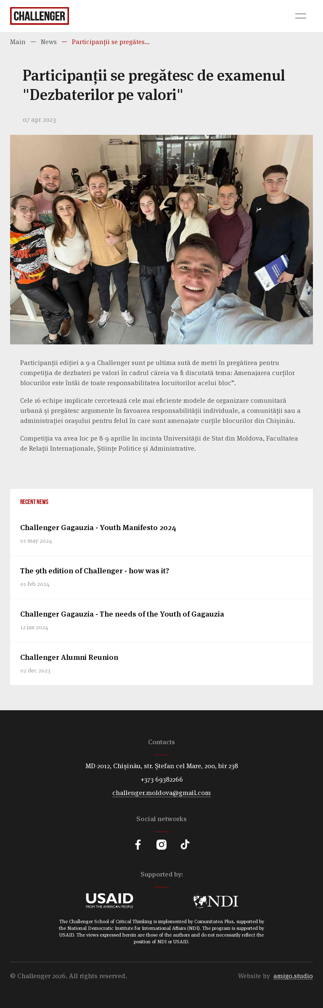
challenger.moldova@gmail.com (161, 792)
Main (18, 41)
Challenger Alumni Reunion (69, 657)
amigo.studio (293, 975)
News (49, 41)
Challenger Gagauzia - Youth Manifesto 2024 (98, 527)
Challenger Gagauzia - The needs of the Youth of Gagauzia (122, 614)
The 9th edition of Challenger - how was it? (94, 570)
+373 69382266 (161, 779)
